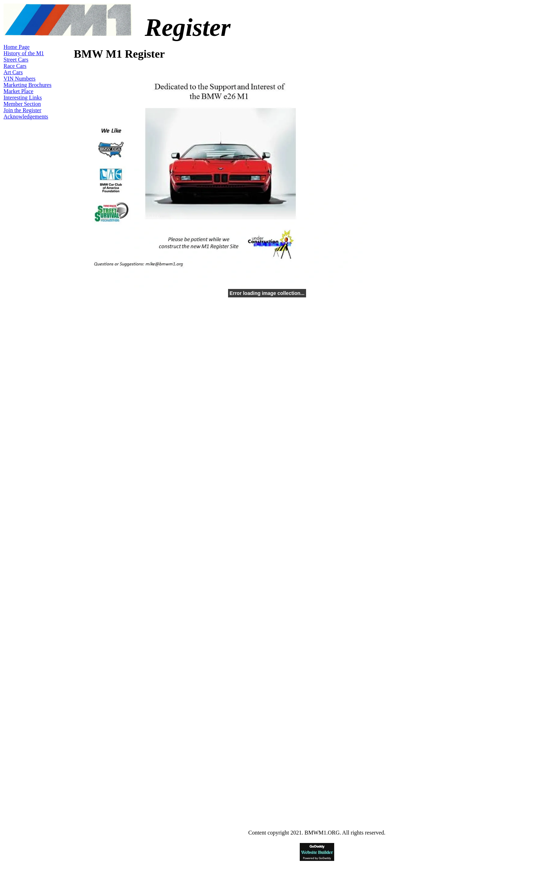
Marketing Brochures (27, 85)
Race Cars (15, 66)
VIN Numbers (19, 79)
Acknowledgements (26, 117)
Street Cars (16, 60)
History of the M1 (24, 53)
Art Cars (13, 72)
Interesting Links (23, 98)
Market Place (18, 91)
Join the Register (22, 110)
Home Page (17, 47)
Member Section (22, 104)
